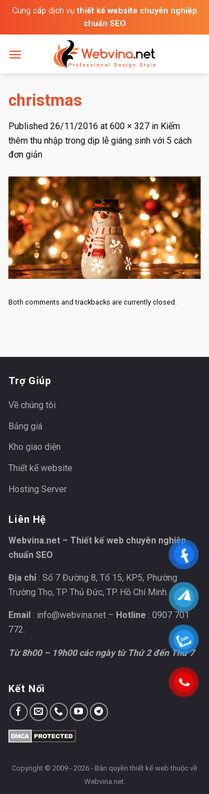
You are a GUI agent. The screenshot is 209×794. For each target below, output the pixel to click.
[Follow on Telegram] (99, 712)
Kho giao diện (34, 447)
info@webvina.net (71, 615)
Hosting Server (37, 489)
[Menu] (15, 54)
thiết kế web (149, 768)
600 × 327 (129, 126)
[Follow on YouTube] (79, 712)
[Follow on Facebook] (18, 712)
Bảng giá (25, 426)
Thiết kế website (40, 468)
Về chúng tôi (32, 405)
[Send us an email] (39, 712)
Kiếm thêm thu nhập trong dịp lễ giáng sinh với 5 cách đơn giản (100, 140)
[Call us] (59, 712)
